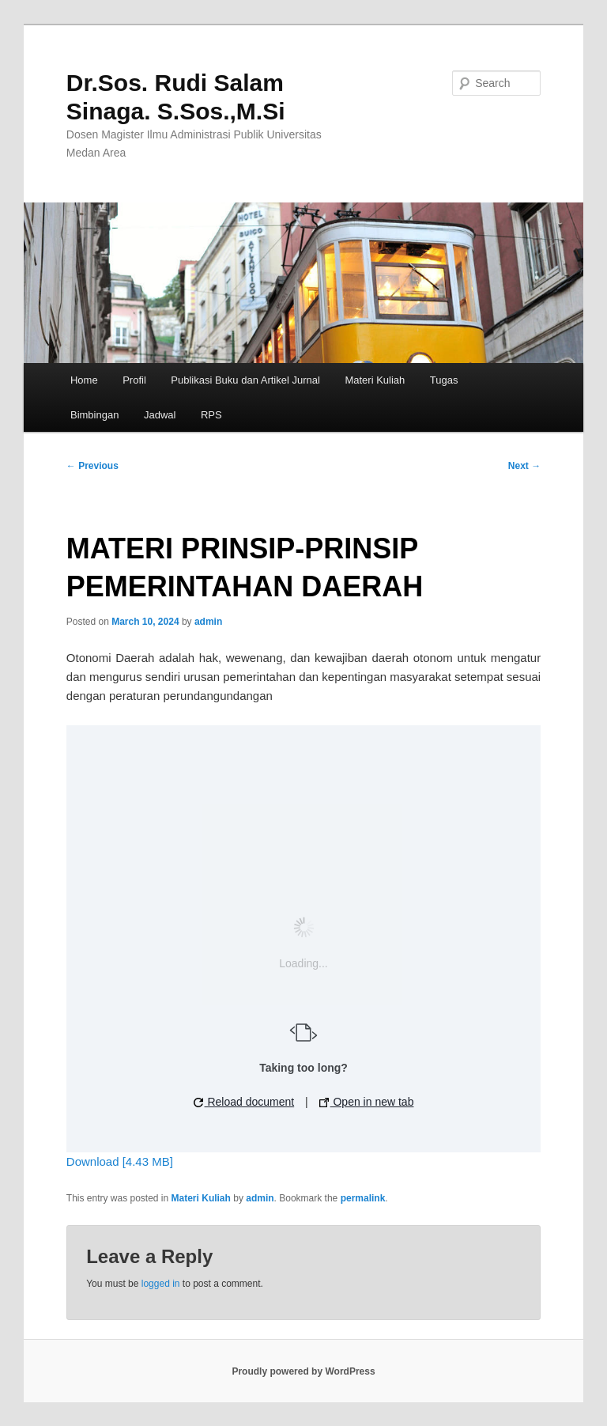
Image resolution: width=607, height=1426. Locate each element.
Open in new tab (366, 1101)
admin (208, 621)
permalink (363, 1198)
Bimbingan (94, 415)
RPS (211, 415)
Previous (92, 465)
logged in (160, 1283)
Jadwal (159, 415)
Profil (134, 380)
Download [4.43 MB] (119, 1161)
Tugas (444, 380)
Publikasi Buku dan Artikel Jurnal (245, 380)
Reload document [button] (244, 1101)
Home (84, 380)
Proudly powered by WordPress (303, 1371)
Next (524, 465)
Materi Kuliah (375, 380)
